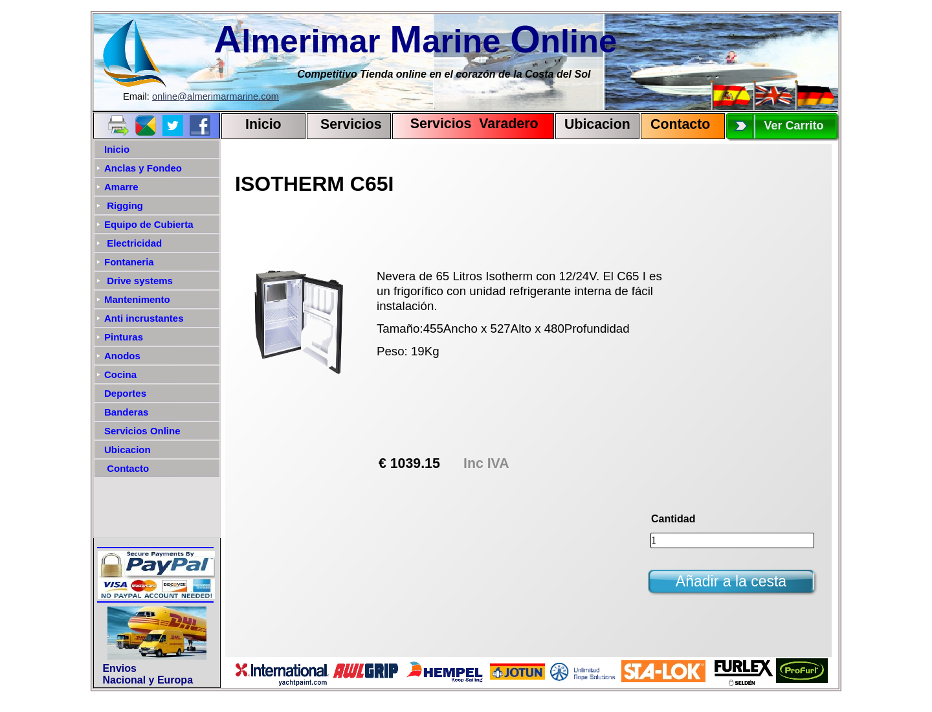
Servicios (351, 124)
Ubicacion (597, 124)
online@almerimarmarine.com (215, 96)
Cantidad (673, 518)
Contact (676, 124)
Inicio (263, 124)
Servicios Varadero (468, 123)
